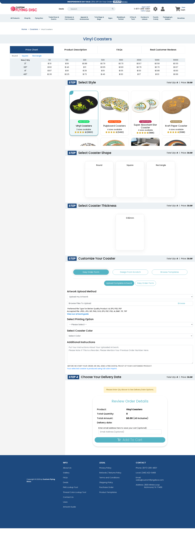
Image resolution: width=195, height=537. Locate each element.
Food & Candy (155, 18)
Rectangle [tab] (37, 64)
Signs (110, 18)
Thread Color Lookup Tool (74, 500)
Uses (65, 510)
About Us (67, 476)
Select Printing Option (80, 328)
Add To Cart (130, 448)
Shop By (27, 18)
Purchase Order (106, 496)
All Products (15, 18)
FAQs (65, 486)
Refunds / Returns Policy (110, 481)
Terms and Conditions (109, 486)
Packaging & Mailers (167, 18)
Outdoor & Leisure (145, 18)
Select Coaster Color (80, 339)
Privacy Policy (105, 476)
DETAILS (124, 2)
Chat (148, 11)
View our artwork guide (78, 322)
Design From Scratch (130, 280)
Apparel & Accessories (84, 18)
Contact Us (68, 505)
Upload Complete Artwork (119, 291)
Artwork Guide (69, 515)
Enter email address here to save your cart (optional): (122, 436)
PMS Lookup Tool (70, 496)
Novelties (181, 18)
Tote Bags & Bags (99, 18)
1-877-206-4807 (142, 8)
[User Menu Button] (155, 9)
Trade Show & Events (54, 18)
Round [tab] (15, 64)
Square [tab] (25, 64)
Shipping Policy (106, 491)
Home (24, 38)
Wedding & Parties (121, 18)
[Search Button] (112, 9)
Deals (61, 9)
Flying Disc (39, 18)
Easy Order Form (91, 280)
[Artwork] (130, 305)
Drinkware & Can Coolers (69, 18)
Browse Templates (169, 280)
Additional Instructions (81, 351)
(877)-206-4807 (149, 476)
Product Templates (108, 500)
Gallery (66, 481)
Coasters (34, 38)
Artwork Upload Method (81, 300)
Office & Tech (133, 18)
